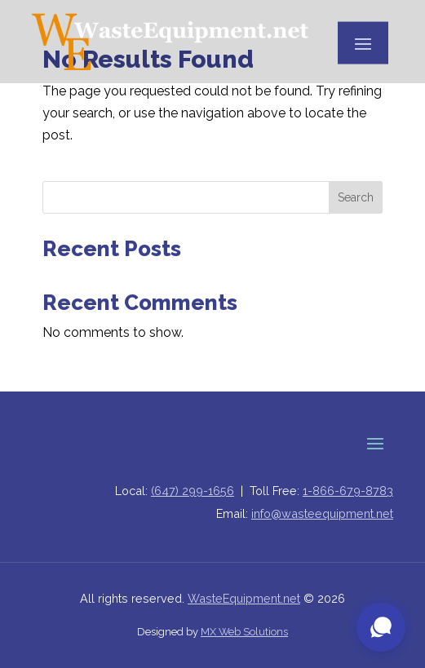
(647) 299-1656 (192, 491)
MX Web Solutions (244, 632)
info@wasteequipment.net (322, 513)
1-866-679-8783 (348, 491)
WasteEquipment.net (244, 598)
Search (356, 197)
